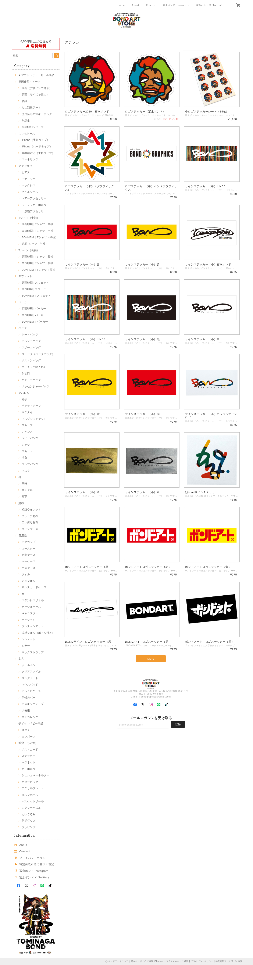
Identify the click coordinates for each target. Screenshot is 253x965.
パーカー (23, 302)
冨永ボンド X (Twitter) (209, 5)
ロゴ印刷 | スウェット (35, 289)
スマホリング (30, 159)
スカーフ (27, 425)
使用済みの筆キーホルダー (38, 114)
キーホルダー (30, 769)
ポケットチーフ (31, 405)
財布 (21, 503)
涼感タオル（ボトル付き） (38, 632)
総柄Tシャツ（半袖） (35, 243)
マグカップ (28, 542)
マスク (26, 470)
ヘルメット (28, 639)
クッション (28, 619)
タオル (26, 574)
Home (121, 5)
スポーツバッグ (31, 347)
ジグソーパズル (31, 807)
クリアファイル (31, 671)
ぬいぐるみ (28, 814)
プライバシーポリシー (33, 858)
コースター (28, 548)
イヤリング (28, 178)
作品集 (26, 120)
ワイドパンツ (30, 438)
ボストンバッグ (31, 360)
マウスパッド (30, 684)
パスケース (28, 568)
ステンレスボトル (33, 600)
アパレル (23, 392)
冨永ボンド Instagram (176, 5)
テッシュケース (31, 606)
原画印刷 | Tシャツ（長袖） (39, 256)
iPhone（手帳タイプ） (36, 139)
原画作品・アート (29, 81)
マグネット (28, 762)
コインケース (30, 529)
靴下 (24, 496)
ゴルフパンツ (30, 464)
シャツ (26, 444)
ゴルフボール (30, 794)
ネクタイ (27, 412)
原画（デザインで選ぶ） (37, 88)
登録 (178, 724)
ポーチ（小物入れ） (34, 367)
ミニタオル (28, 580)
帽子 (24, 399)
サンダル (27, 490)
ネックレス (28, 185)
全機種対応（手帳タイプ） (38, 153)
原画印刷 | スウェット (35, 282)
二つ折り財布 (30, 522)
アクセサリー (26, 166)
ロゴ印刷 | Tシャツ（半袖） (39, 230)
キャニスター (30, 613)
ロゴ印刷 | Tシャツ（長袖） (39, 263)
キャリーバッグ (31, 379)
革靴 (24, 483)
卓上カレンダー (31, 717)
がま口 (26, 373)
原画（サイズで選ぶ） (35, 94)
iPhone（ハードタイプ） (37, 146)
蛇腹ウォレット (31, 509)
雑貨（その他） (28, 743)
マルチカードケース (34, 587)
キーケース (28, 561)
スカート (27, 451)
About (135, 5)
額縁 (24, 101)
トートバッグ (30, 334)
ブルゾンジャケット (34, 418)
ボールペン (28, 665)
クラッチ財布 (30, 516)
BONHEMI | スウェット (36, 295)
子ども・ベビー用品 (30, 723)
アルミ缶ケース (31, 691)
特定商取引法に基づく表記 (36, 864)
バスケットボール (33, 801)
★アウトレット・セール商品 (36, 75)
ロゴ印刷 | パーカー (34, 315)
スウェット (25, 276)
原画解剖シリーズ (33, 127)
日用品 (22, 535)
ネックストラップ (33, 652)
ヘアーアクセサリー (34, 198)
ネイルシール (30, 191)
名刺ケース (28, 554)
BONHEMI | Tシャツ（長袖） (40, 269)
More (150, 658)
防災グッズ (28, 820)
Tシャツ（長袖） (28, 250)
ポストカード (30, 749)
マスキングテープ (33, 704)
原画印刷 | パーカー (34, 308)
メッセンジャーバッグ (35, 386)
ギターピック (30, 781)
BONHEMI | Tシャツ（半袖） (40, 237)
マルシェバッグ (31, 340)
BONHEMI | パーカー (35, 321)
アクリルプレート (33, 788)
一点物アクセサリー (34, 211)
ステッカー (28, 755)
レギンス (27, 431)
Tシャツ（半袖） (28, 217)
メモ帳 (26, 710)
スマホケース (26, 133)
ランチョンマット (33, 626)
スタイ (26, 730)
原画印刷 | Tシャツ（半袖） (39, 224)
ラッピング (28, 827)
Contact (151, 5)
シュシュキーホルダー (35, 205)
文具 (21, 658)
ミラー (26, 645)
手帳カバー (28, 697)
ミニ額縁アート (31, 107)
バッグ (22, 328)
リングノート (30, 678)
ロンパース (28, 736)
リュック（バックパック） (38, 354)
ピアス (26, 172)
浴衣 (24, 457)
